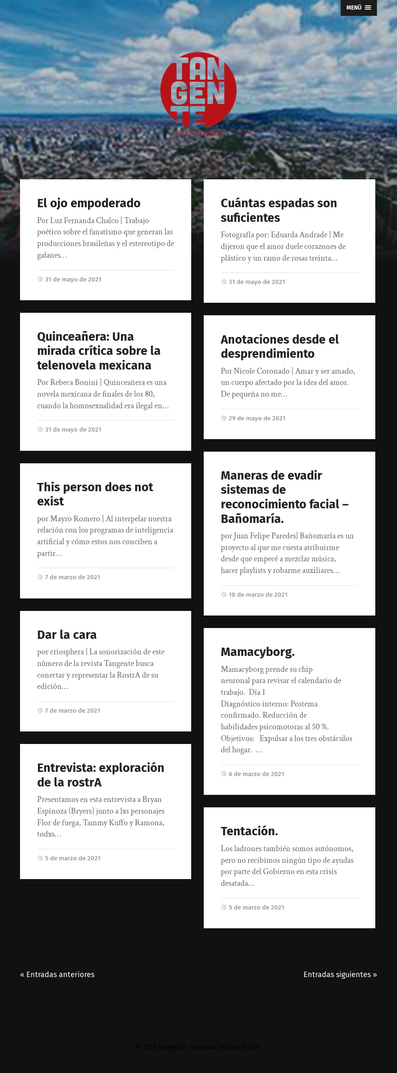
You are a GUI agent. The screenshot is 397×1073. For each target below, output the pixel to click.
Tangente (171, 1047)
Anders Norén (239, 1047)
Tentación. (249, 831)
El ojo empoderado (89, 203)
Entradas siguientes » (340, 974)
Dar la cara (67, 635)
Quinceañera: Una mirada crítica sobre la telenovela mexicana (99, 351)
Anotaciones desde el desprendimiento (280, 347)
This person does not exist (95, 495)
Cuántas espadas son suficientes (279, 210)
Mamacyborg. (258, 652)
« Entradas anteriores (57, 974)
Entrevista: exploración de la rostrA (100, 775)
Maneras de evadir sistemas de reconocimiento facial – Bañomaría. (285, 497)
